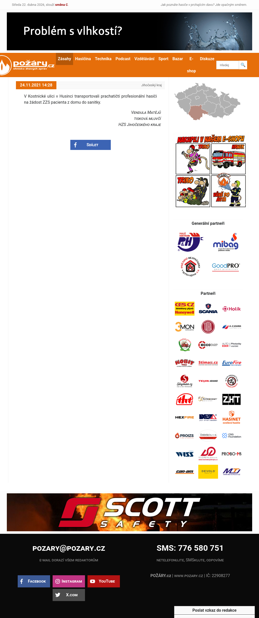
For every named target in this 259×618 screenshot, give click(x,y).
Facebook (37, 581)
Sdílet (92, 144)
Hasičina (83, 58)
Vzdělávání (145, 58)
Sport (163, 58)
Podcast (123, 58)
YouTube (107, 581)
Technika (103, 58)
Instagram (72, 581)
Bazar (177, 58)
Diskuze (207, 58)
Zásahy (64, 58)
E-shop (191, 64)
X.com (71, 594)
